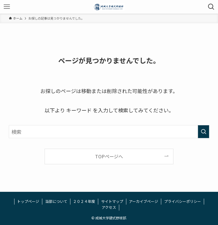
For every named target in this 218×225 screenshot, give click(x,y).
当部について (56, 201)
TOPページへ (109, 156)
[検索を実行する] (203, 131)
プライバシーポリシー (182, 201)
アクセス (109, 207)
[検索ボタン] (211, 7)
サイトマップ (112, 201)
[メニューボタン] (7, 7)
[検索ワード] (109, 131)
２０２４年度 (84, 201)
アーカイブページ (143, 201)
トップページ (28, 201)
